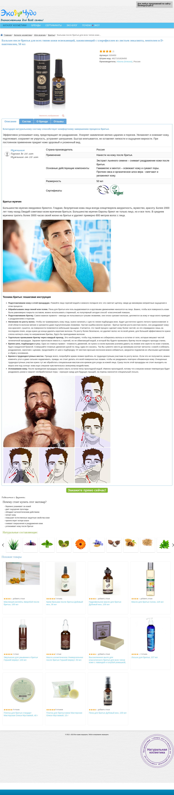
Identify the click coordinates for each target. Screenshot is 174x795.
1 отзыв (16, 654)
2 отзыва (143, 654)
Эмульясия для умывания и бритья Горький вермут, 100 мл (21, 658)
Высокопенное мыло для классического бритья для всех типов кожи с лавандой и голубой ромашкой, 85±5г (107, 659)
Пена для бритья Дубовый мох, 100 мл (107, 713)
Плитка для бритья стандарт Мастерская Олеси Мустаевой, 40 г (21, 714)
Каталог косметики (23, 35)
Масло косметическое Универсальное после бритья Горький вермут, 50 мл (64, 658)
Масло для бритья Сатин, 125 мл (147, 602)
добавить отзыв (19, 599)
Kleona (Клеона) (124, 61)
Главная (8, 35)
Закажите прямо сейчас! (87, 490)
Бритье (51, 35)
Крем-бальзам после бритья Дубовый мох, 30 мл (64, 603)
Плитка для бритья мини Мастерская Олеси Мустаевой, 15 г (64, 714)
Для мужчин (40, 35)
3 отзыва (58, 599)
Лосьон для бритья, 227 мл (144, 657)
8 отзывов (59, 710)
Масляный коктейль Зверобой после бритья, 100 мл (21, 603)
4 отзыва (16, 710)
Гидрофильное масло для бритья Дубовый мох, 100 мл (105, 603)
